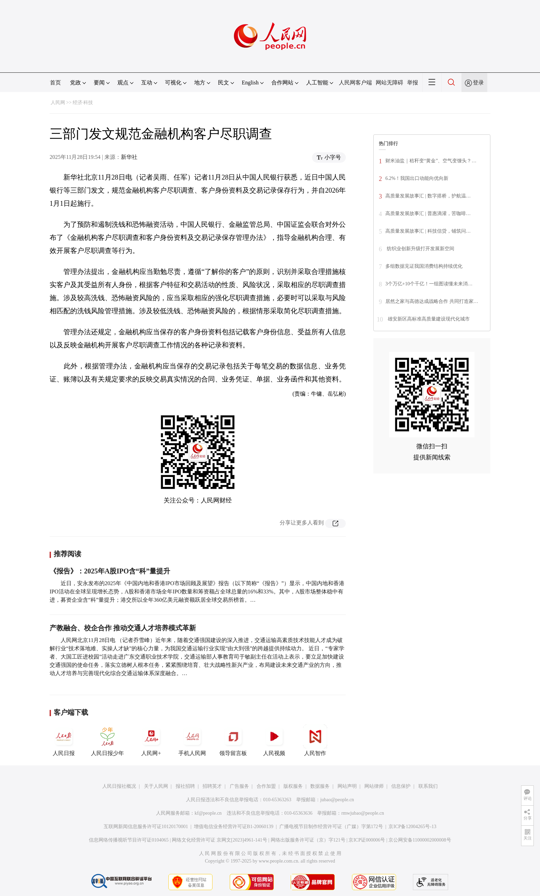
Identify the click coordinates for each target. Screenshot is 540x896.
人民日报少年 (107, 740)
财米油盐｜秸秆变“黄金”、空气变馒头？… (430, 160)
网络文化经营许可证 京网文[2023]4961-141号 (219, 840)
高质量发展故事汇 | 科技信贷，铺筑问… (428, 231)
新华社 (129, 157)
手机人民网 (192, 740)
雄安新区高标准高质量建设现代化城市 (428, 319)
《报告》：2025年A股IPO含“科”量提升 (110, 571)
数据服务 (320, 786)
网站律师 (374, 786)
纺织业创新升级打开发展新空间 (419, 248)
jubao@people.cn (337, 799)
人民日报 (64, 740)
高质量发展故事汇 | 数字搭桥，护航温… (428, 195)
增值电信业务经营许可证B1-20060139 (233, 826)
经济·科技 (83, 102)
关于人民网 (156, 786)
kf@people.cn (208, 813)
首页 (55, 82)
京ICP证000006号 (367, 840)
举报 (412, 82)
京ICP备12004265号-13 (412, 826)
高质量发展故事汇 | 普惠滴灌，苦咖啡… (428, 213)
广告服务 (239, 786)
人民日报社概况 (119, 786)
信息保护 (401, 786)
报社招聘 (185, 786)
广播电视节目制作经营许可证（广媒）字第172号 (331, 826)
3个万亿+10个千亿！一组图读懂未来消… (429, 283)
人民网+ (151, 740)
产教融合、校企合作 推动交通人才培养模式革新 (123, 628)
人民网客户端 (355, 82)
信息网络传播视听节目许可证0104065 (128, 840)
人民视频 (274, 740)
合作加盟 (266, 786)
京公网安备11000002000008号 (419, 840)
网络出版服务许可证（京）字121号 (308, 840)
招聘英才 (212, 786)
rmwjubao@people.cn (362, 813)
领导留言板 (233, 740)
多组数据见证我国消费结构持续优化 (424, 266)
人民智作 (315, 740)
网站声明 (347, 786)
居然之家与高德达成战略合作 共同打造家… (431, 301)
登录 (478, 82)
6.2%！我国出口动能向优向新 (416, 178)
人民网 (58, 102)
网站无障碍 (389, 82)
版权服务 (293, 786)
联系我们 (428, 786)
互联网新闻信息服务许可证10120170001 (146, 826)
